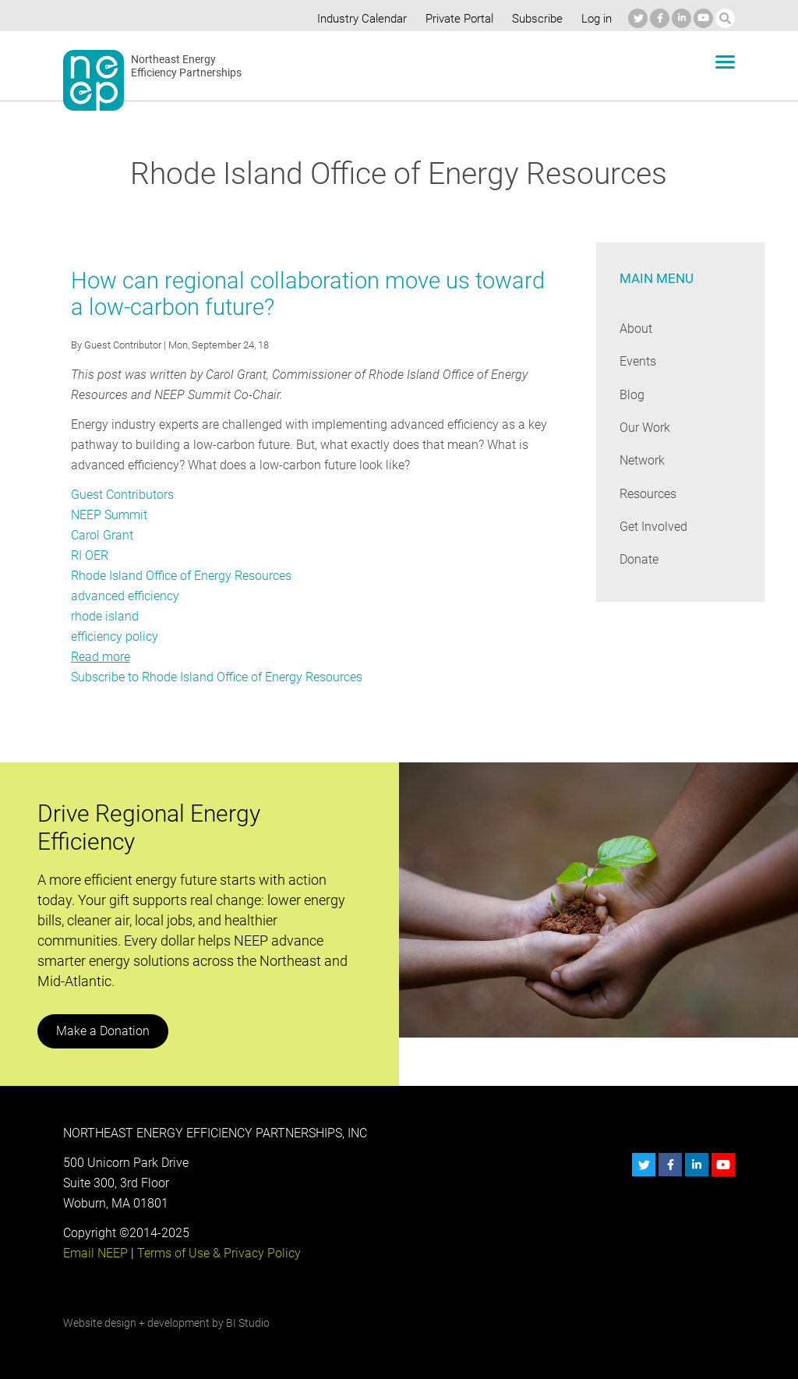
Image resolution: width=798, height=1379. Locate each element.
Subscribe (535, 19)
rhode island (104, 616)
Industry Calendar (357, 19)
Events (638, 361)
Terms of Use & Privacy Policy (217, 1253)
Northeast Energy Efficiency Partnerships (186, 66)
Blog (632, 394)
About (636, 328)
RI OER (89, 555)
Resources (648, 493)
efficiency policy (114, 636)
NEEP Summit (109, 514)
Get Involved (653, 526)
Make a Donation (102, 1031)
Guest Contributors (123, 494)
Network (643, 460)
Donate (639, 559)
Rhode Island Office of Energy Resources (181, 575)
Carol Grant (101, 535)
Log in (595, 19)
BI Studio (246, 1323)
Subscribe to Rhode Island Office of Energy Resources (217, 677)
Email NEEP (95, 1253)
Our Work (645, 427)
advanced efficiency (124, 596)
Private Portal (456, 19)
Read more (100, 656)
